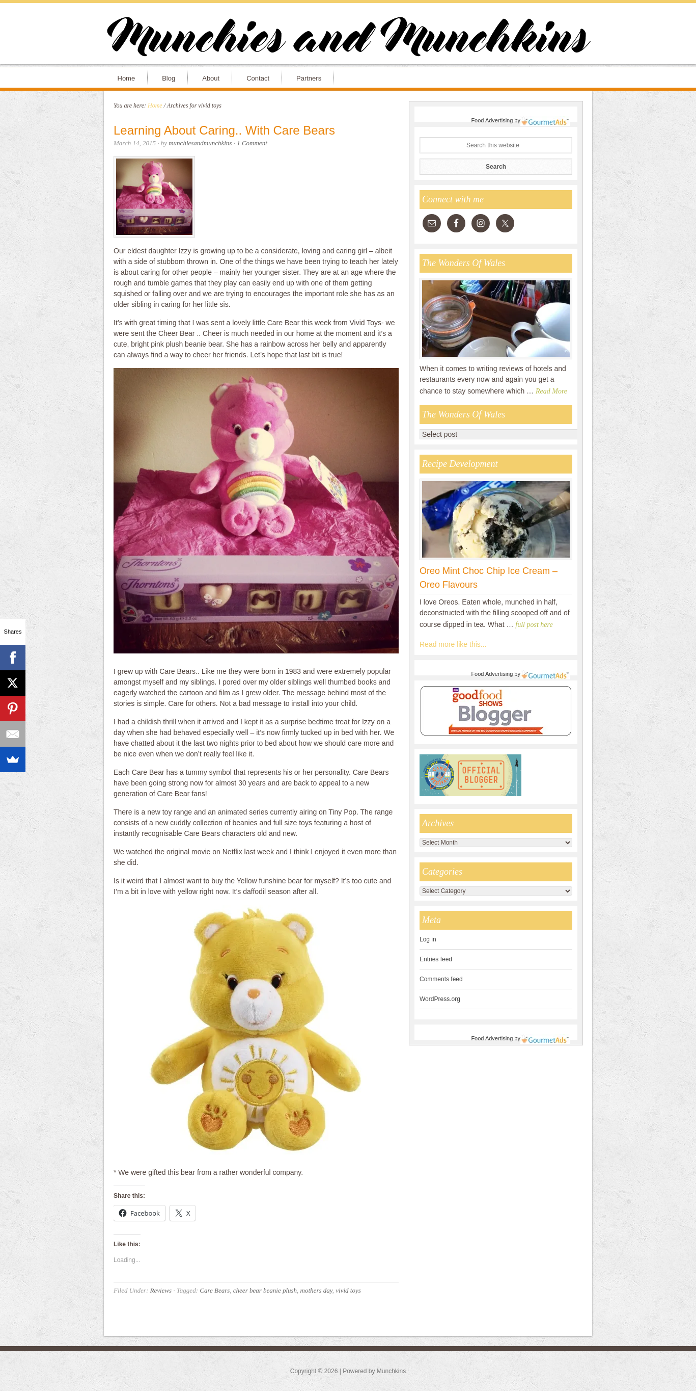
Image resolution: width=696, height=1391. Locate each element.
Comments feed (441, 979)
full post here (533, 624)
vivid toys (348, 1290)
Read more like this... (453, 644)
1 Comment (252, 143)
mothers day (316, 1290)
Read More (551, 391)
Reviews (161, 1290)
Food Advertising (492, 120)
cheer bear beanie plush (265, 1290)
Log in (428, 939)
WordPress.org (440, 999)
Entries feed (436, 959)
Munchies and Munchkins (348, 38)
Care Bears (215, 1290)
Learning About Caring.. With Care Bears (224, 130)
